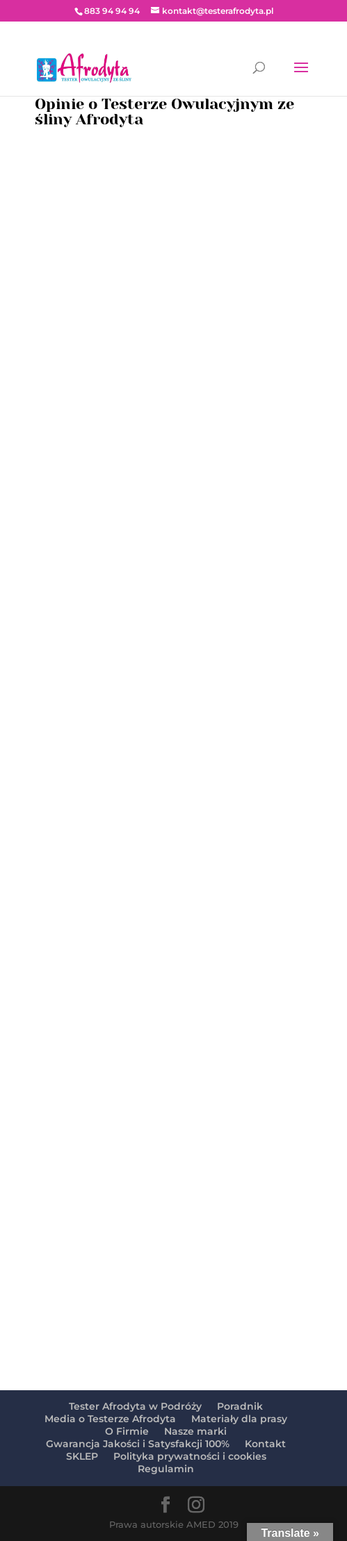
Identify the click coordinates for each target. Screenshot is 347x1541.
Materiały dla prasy (239, 1418)
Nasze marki (195, 1431)
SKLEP (82, 1456)
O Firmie (127, 1431)
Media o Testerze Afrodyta (110, 1418)
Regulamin (166, 1468)
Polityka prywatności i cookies (189, 1456)
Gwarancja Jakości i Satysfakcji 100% (137, 1443)
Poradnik (240, 1406)
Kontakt (265, 1443)
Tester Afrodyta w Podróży (135, 1406)
